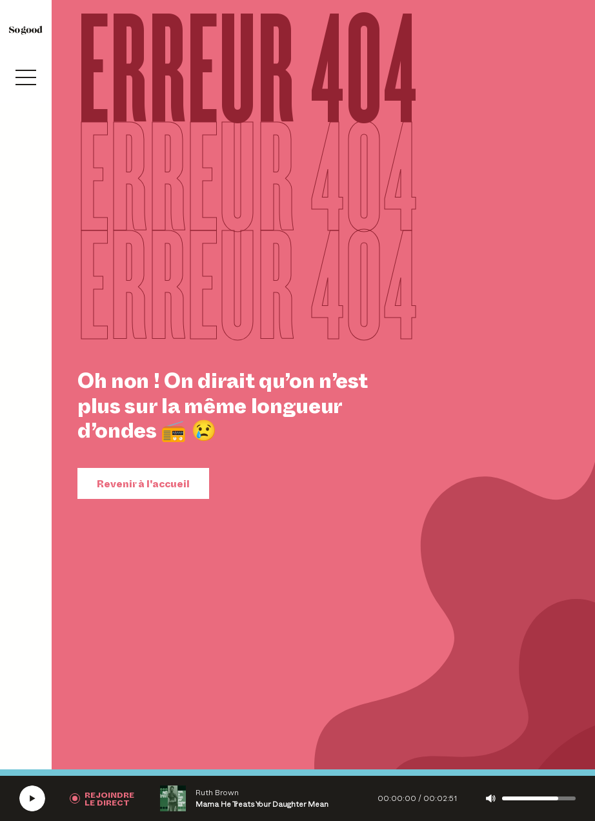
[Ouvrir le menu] (26, 77)
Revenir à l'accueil (143, 483)
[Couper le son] (491, 798)
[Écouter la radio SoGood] (32, 798)
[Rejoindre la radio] (102, 798)
